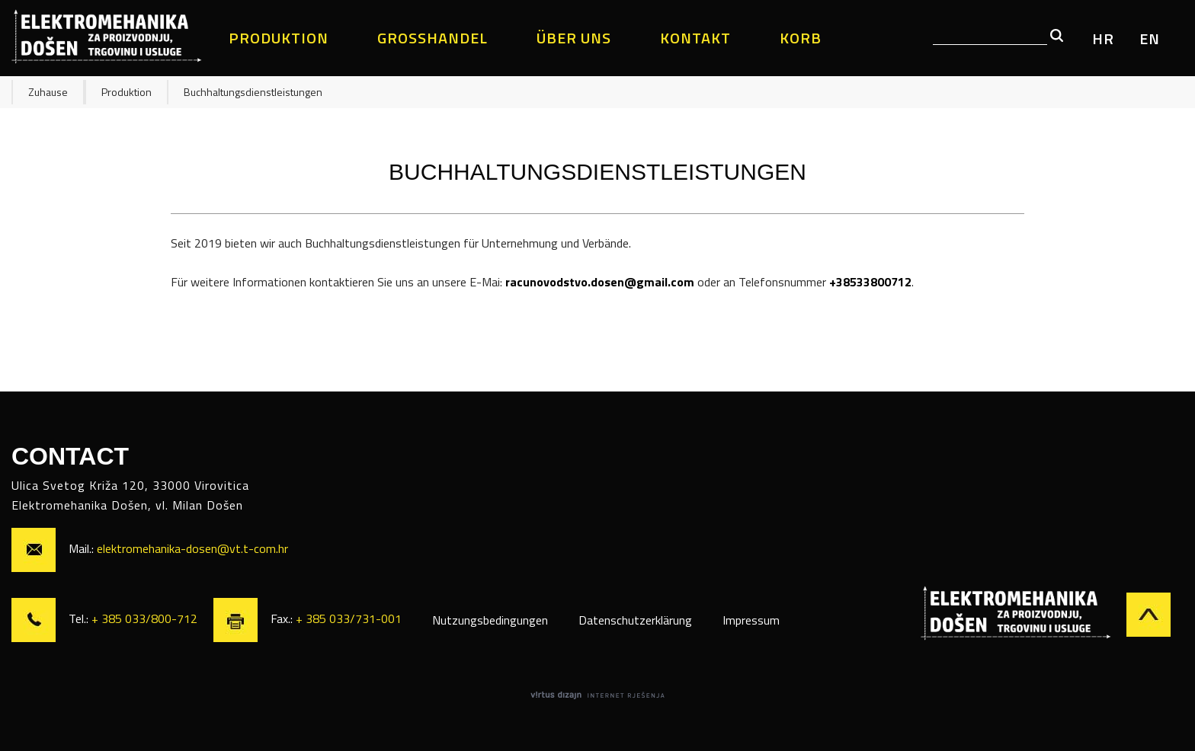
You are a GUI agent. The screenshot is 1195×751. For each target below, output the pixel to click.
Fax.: (307, 618)
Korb (801, 38)
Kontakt (695, 38)
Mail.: (149, 548)
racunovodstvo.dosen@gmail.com (599, 282)
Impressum (751, 620)
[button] (1056, 36)
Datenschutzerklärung (635, 620)
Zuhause (48, 92)
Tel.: (105, 618)
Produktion (278, 38)
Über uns (574, 38)
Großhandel (432, 38)
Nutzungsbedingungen (490, 620)
